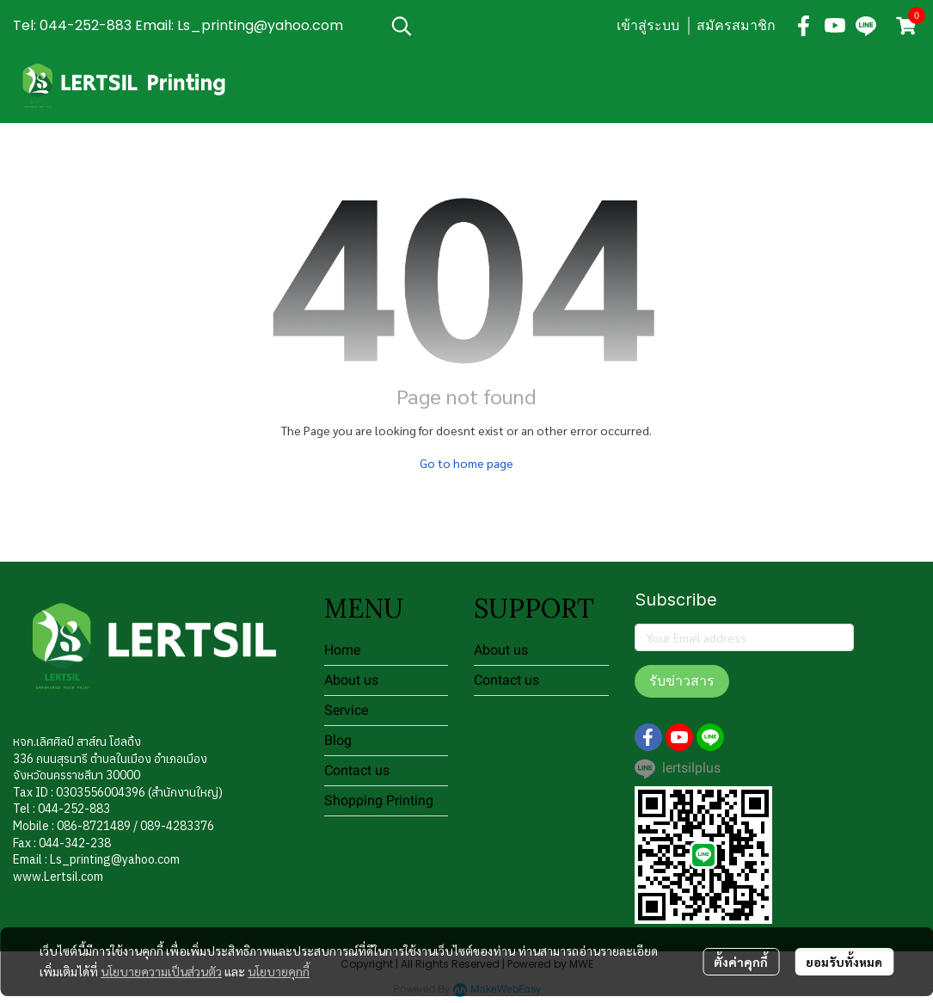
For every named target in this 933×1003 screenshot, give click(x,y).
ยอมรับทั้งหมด (844, 961)
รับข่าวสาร (682, 681)
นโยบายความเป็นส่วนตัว (161, 971)
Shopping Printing (378, 800)
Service (346, 710)
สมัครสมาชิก (736, 25)
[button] (494, 25)
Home (342, 650)
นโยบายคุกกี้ (279, 971)
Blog (338, 740)
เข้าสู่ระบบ (648, 25)
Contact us (357, 770)
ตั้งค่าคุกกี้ (741, 961)
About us (351, 680)
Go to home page (466, 463)
